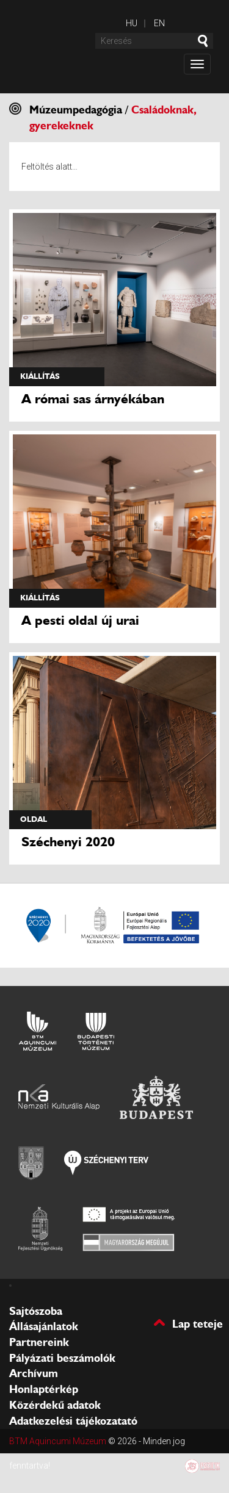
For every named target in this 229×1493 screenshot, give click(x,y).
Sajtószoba (35, 1311)
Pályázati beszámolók (62, 1358)
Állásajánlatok (43, 1326)
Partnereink (39, 1342)
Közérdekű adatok (55, 1405)
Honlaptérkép (43, 1389)
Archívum (33, 1373)
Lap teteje (197, 1323)
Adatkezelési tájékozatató (73, 1421)
